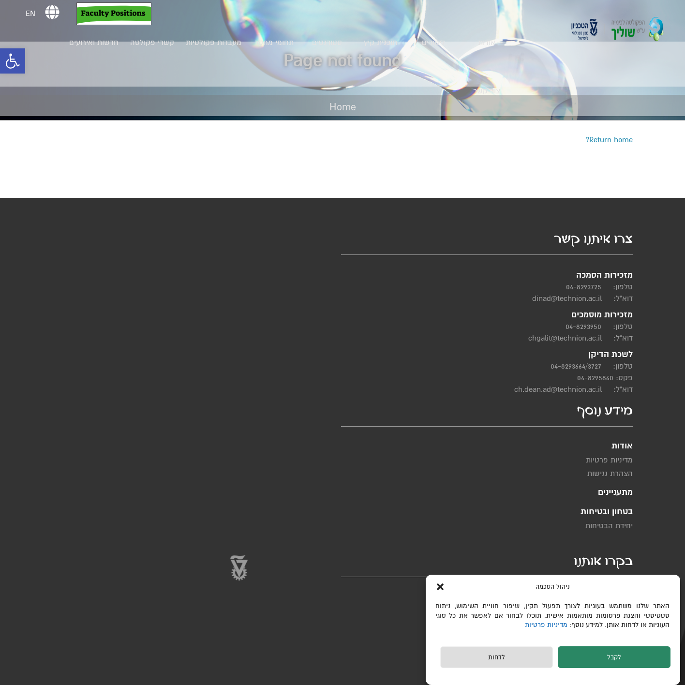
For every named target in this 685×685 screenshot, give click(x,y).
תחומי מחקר (277, 42)
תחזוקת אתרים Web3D (205, 674)
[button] (12, 61)
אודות (490, 42)
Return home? (609, 140)
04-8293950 (593, 345)
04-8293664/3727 (585, 384)
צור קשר (490, 91)
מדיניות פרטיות (548, 625)
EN (33, 13)
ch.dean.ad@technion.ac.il (567, 408)
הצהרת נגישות (436, 320)
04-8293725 (593, 305)
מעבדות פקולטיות (217, 42)
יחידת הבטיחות (360, 326)
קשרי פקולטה (156, 42)
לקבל (614, 657)
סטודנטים (330, 42)
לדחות (496, 657)
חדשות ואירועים (97, 42)
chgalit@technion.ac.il (574, 356)
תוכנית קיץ (383, 42)
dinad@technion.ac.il (576, 317)
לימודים (436, 42)
